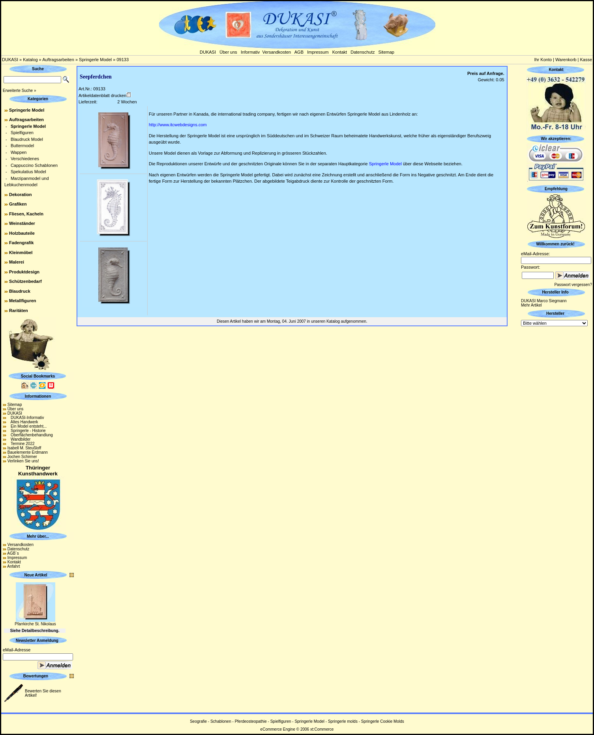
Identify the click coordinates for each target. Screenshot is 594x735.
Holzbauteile (22, 233)
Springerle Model (95, 59)
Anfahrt (13, 566)
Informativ (250, 52)
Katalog (30, 59)
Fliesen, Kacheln (26, 213)
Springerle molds (343, 721)
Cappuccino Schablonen (34, 165)
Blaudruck (19, 291)
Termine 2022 (21, 443)
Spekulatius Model (28, 171)
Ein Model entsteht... (27, 426)
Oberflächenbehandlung (30, 435)
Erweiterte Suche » (19, 90)
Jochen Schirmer (22, 456)
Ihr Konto (543, 59)
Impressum (317, 52)
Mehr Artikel (531, 305)
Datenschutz (362, 52)
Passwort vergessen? (573, 284)
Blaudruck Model (27, 139)
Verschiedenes (25, 158)
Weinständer (22, 223)
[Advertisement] (556, 446)
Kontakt (339, 52)
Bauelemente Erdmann (27, 452)
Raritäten (18, 310)
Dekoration (20, 194)
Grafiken (18, 204)
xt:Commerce (322, 729)
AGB (299, 52)
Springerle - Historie (26, 430)
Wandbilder (19, 439)
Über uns (228, 52)
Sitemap (386, 52)
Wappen (19, 152)
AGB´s (13, 553)
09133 (122, 59)
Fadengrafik (21, 242)
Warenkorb (565, 59)
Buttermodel (22, 145)
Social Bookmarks (38, 376)
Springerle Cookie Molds (382, 721)
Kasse (586, 59)
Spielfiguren (22, 132)
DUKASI (208, 52)
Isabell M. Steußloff (24, 448)
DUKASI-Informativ (25, 417)
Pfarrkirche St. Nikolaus (35, 624)
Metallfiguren (22, 300)
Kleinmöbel (20, 252)
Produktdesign (24, 271)
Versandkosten (276, 52)
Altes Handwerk (22, 422)
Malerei (16, 262)
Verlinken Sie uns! (23, 461)
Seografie (198, 721)
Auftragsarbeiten (58, 59)
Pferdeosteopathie (251, 721)
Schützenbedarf (25, 281)
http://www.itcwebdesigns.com (178, 124)
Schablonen (220, 721)
